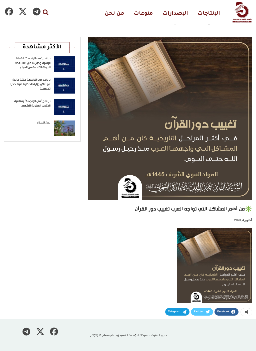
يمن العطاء (43, 122)
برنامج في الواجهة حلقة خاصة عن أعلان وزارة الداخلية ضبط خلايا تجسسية (30, 84)
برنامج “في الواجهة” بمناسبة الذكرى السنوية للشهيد (32, 104)
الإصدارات (175, 14)
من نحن (114, 14)
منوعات (143, 14)
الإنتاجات (209, 14)
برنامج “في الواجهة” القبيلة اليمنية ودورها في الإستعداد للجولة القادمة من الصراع (32, 63)
